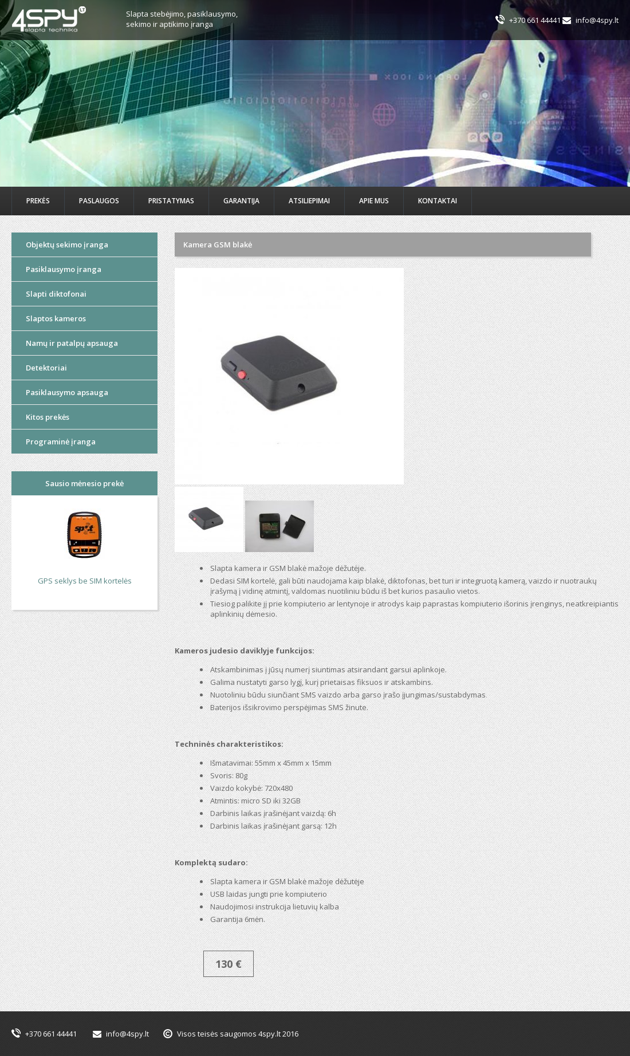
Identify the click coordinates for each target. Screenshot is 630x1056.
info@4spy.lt (597, 20)
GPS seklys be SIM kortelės (85, 581)
